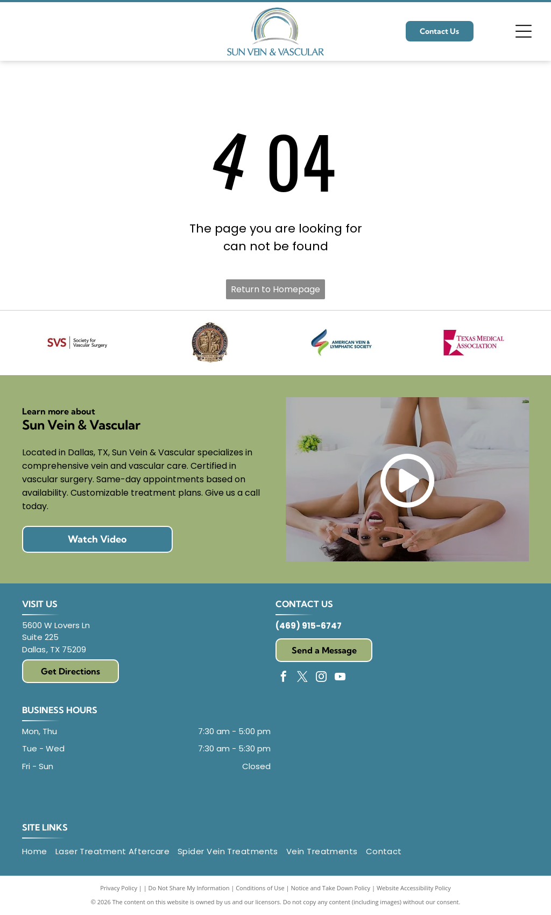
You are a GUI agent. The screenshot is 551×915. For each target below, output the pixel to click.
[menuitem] (38, 852)
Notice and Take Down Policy (331, 888)
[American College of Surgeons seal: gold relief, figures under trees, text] (209, 342)
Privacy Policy (118, 888)
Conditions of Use (260, 888)
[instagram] (321, 677)
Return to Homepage (275, 289)
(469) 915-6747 (309, 625)
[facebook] (284, 677)
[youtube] (340, 677)
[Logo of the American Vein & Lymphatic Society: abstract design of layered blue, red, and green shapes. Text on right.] (342, 342)
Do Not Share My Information (189, 888)
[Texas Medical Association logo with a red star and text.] (474, 342)
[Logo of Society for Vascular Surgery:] (77, 342)
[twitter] (302, 677)
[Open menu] (523, 31)
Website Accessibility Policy (414, 888)
